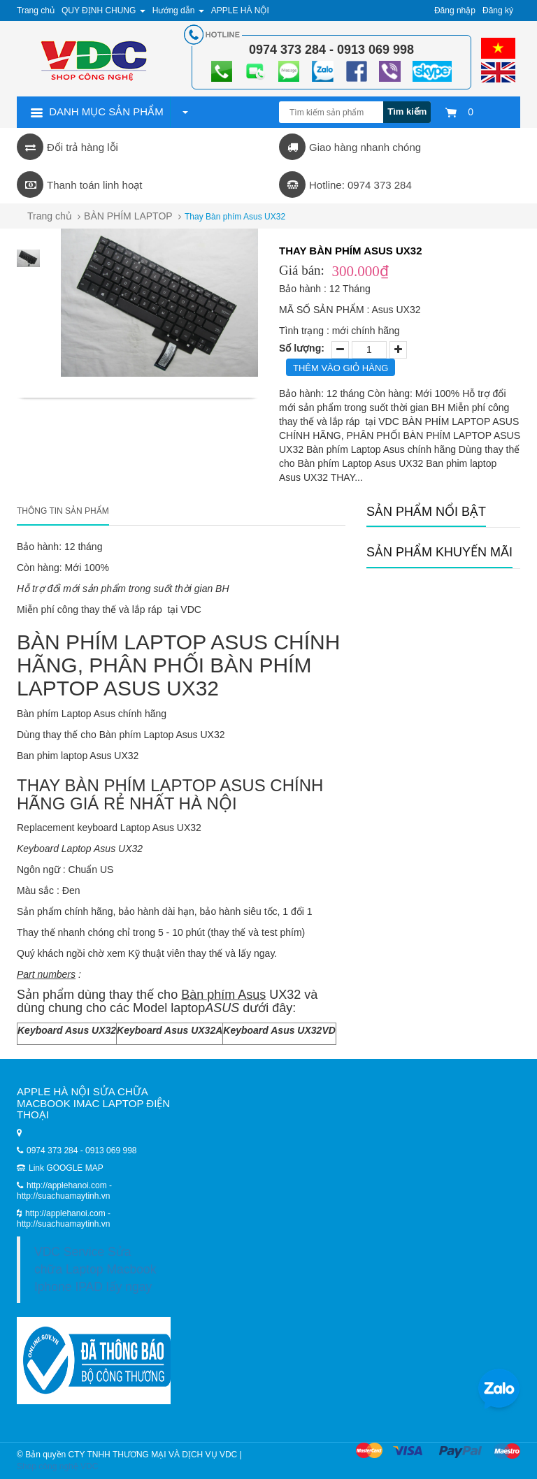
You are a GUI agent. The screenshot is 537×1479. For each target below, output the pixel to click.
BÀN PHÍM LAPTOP (128, 216)
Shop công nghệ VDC (57, 1466)
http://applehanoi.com (66, 1213)
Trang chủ (36, 10)
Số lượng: (301, 348)
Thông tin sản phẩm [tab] (63, 511)
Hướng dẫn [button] (178, 10)
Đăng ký (497, 10)
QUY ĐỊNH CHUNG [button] (103, 10)
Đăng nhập (454, 10)
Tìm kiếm (407, 111)
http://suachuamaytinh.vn (63, 1224)
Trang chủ (49, 216)
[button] (184, 111)
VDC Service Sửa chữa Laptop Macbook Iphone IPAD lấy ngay (95, 1269)
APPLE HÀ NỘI (240, 10)
